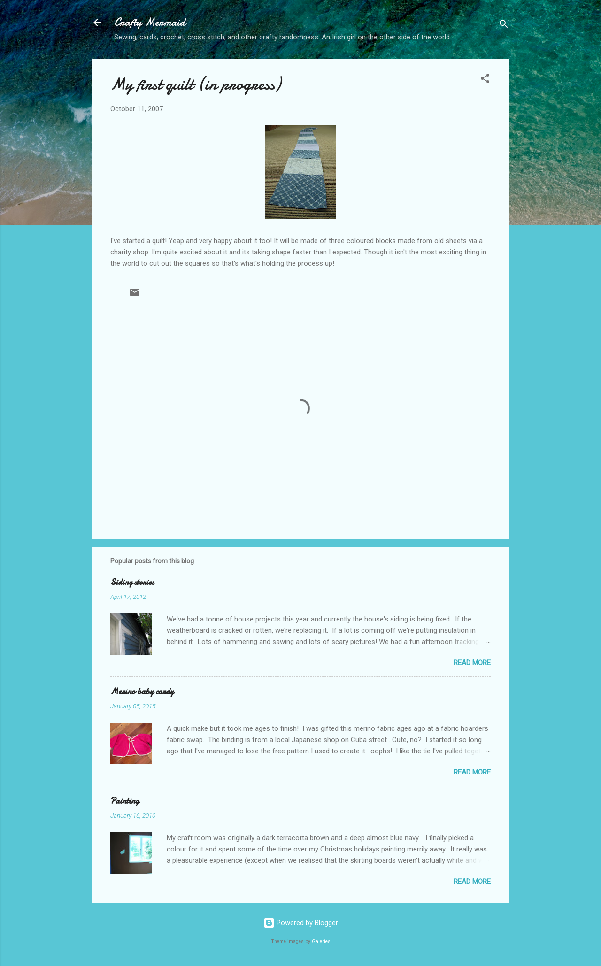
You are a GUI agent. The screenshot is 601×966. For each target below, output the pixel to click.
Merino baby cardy (142, 692)
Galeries (321, 941)
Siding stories (132, 582)
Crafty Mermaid (149, 22)
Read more (472, 663)
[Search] (503, 25)
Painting (124, 801)
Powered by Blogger (300, 923)
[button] (485, 80)
